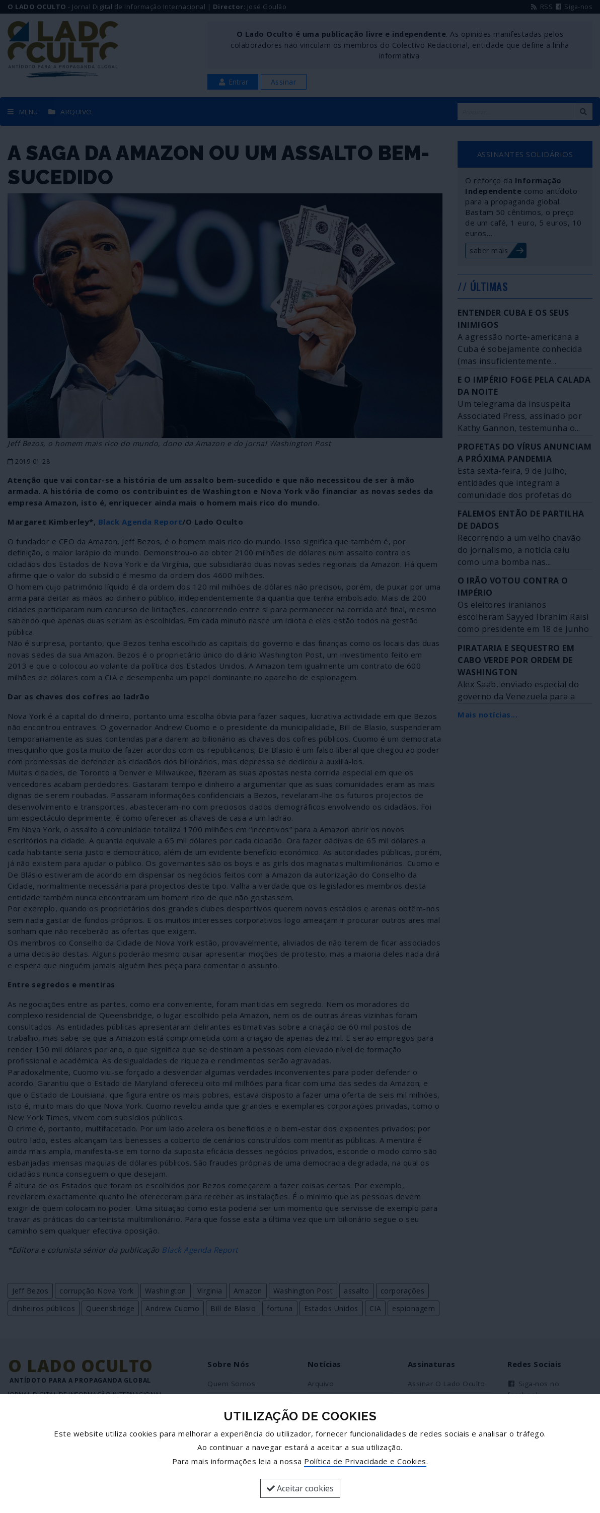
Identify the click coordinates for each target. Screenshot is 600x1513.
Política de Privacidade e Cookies (365, 1461)
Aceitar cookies (300, 1488)
